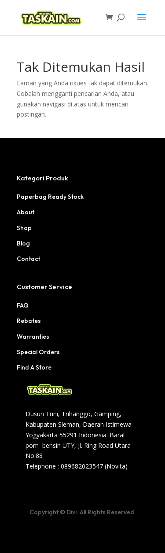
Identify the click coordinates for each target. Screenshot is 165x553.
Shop (24, 228)
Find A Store (34, 367)
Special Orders (38, 352)
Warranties (33, 337)
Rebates (29, 321)
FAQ (23, 305)
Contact (28, 259)
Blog (23, 243)
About (25, 212)
